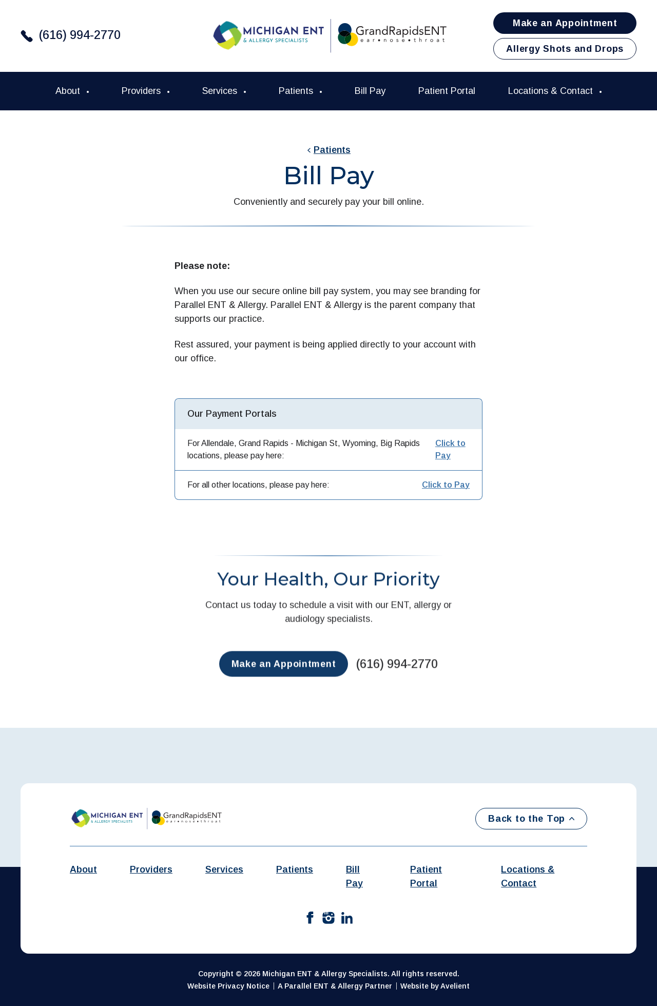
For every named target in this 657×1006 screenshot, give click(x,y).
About (69, 91)
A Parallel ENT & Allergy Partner (335, 986)
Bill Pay (370, 91)
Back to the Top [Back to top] (531, 819)
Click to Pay (450, 449)
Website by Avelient (435, 986)
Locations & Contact (551, 91)
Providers (142, 91)
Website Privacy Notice (228, 986)
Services (221, 91)
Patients (297, 91)
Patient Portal (446, 91)
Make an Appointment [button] (565, 23)
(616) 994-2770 (80, 35)
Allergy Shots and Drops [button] (565, 49)
